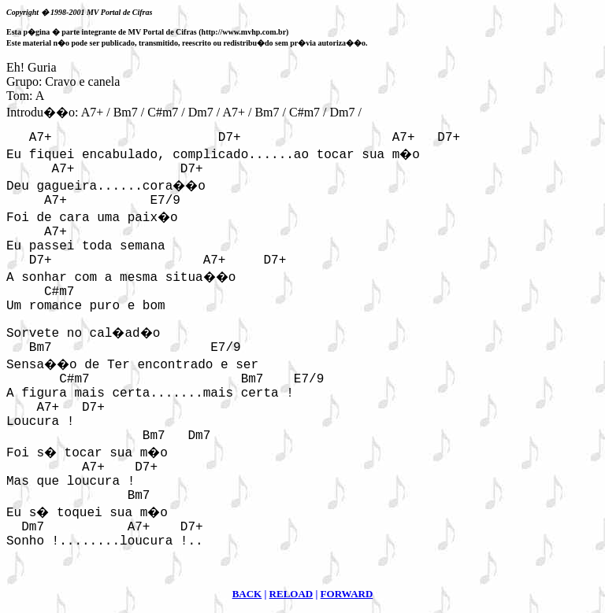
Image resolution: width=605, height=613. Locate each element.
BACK (247, 594)
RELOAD (291, 594)
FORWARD (347, 594)
